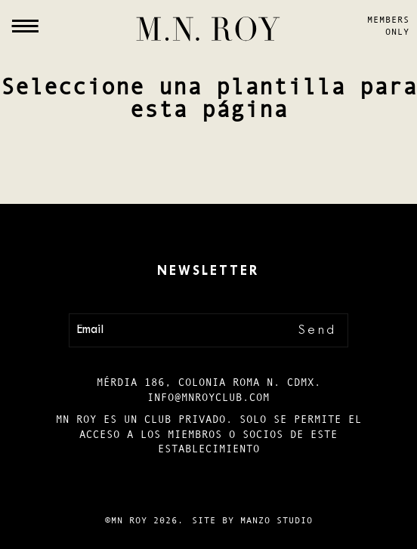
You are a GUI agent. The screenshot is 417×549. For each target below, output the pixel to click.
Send (317, 330)
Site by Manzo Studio (252, 520)
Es (18, 494)
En (18, 520)
